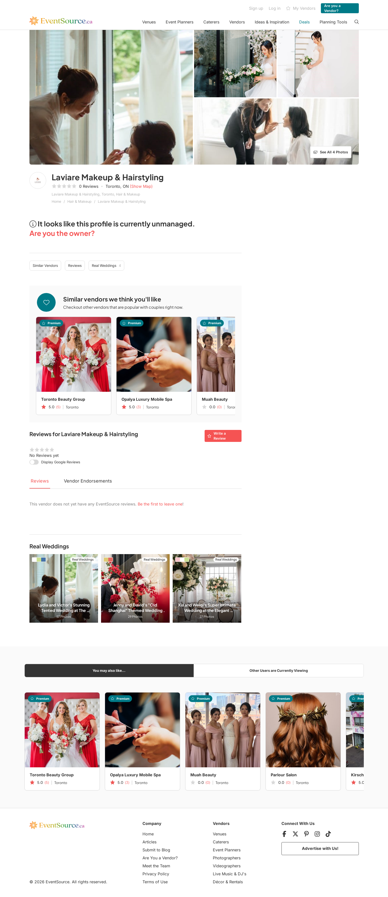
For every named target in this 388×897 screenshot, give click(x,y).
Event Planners (179, 21)
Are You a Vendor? (160, 857)
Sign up (256, 8)
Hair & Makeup (79, 201)
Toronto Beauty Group (63, 399)
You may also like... (109, 670)
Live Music (223, 873)
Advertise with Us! (320, 848)
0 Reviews (88, 186)
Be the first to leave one (160, 503)
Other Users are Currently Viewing (279, 670)
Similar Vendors (45, 265)
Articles (149, 841)
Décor (218, 881)
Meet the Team (156, 865)
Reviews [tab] (40, 481)
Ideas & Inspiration (272, 21)
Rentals (236, 881)
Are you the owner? (62, 233)
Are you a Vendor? (332, 8)
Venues (149, 21)
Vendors (237, 21)
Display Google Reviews (60, 462)
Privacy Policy (155, 873)
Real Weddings (106, 265)
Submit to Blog (156, 849)
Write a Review (216, 435)
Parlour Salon (284, 774)
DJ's (242, 873)
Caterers (211, 21)
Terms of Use (155, 881)
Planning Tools (333, 21)
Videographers (227, 865)
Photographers (227, 857)
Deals (304, 21)
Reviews (75, 265)
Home (56, 201)
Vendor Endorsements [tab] (88, 481)
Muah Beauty (215, 399)
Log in (274, 8)
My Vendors (300, 8)
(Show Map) (141, 186)
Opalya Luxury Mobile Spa (147, 399)
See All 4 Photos (330, 152)
